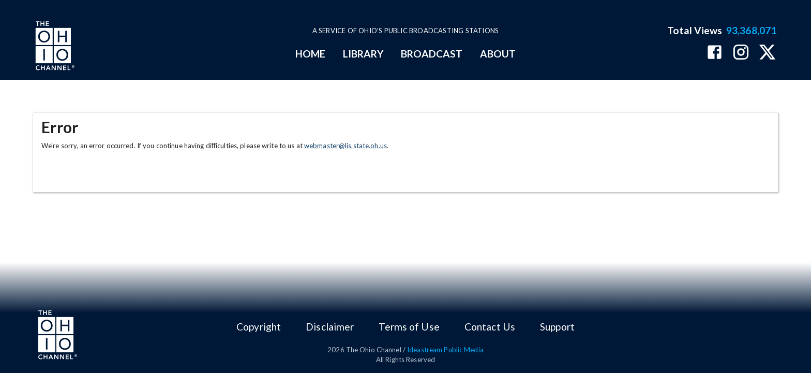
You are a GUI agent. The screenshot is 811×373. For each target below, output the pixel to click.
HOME (310, 54)
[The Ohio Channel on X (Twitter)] (767, 53)
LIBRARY (363, 54)
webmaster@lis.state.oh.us (345, 145)
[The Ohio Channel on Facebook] (714, 53)
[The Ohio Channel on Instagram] (741, 53)
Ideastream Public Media (445, 350)
